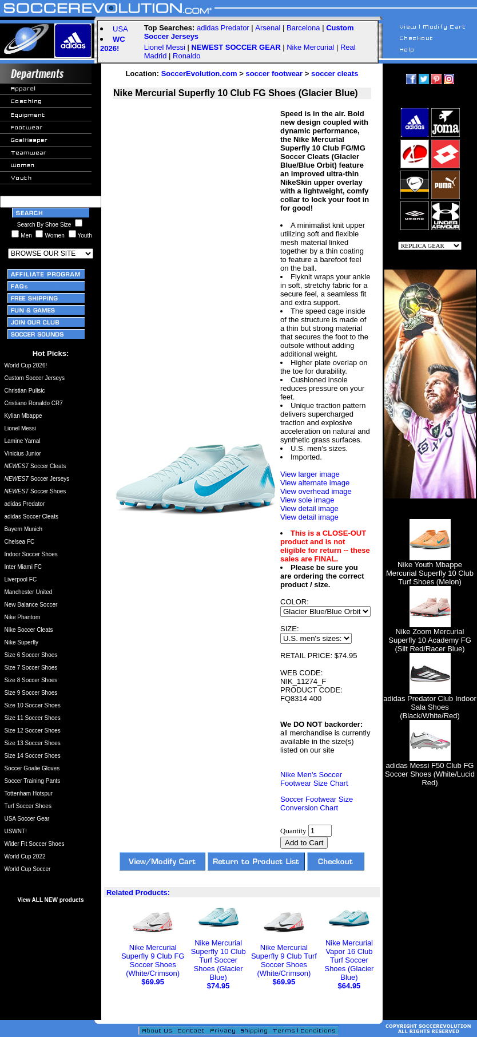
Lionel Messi (164, 47)
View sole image (307, 500)
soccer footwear (274, 73)
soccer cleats (334, 73)
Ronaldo (186, 56)
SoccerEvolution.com (199, 73)
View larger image (310, 474)
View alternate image (314, 482)
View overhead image (316, 491)
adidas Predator (223, 27)
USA (120, 29)
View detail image (309, 508)
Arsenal (267, 27)
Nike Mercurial (310, 47)
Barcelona (303, 27)
